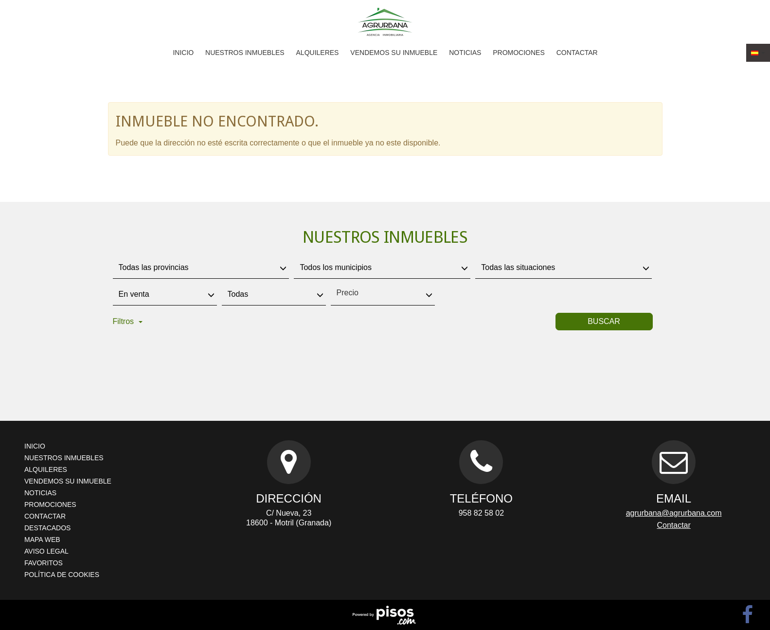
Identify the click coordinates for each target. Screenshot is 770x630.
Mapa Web (42, 539)
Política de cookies (61, 574)
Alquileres (317, 52)
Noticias (465, 52)
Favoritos (43, 563)
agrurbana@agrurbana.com (674, 513)
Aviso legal (46, 551)
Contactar (577, 52)
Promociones (519, 52)
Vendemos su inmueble (393, 52)
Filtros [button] (128, 321)
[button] (758, 53)
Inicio (183, 52)
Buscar (604, 321)
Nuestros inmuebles (245, 52)
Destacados (47, 528)
